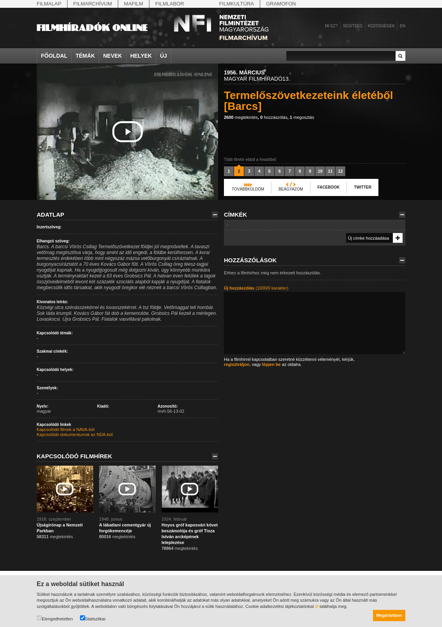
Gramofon (281, 4)
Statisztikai (93, 618)
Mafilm (133, 4)
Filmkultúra (236, 4)
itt (317, 606)
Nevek (112, 56)
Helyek (141, 56)
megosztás (302, 117)
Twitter (362, 187)
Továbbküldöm (248, 189)
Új (163, 56)
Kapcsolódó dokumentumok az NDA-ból (75, 434)
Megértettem (389, 615)
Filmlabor (169, 4)
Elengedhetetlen (55, 618)
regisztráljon (236, 364)
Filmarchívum (92, 4)
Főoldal (54, 56)
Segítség (353, 26)
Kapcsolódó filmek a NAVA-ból (65, 429)
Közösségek (381, 26)
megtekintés (241, 117)
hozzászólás (274, 117)
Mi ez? (331, 26)
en (402, 26)
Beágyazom (291, 189)
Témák (85, 56)
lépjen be (271, 364)
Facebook (329, 187)
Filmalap (49, 4)
